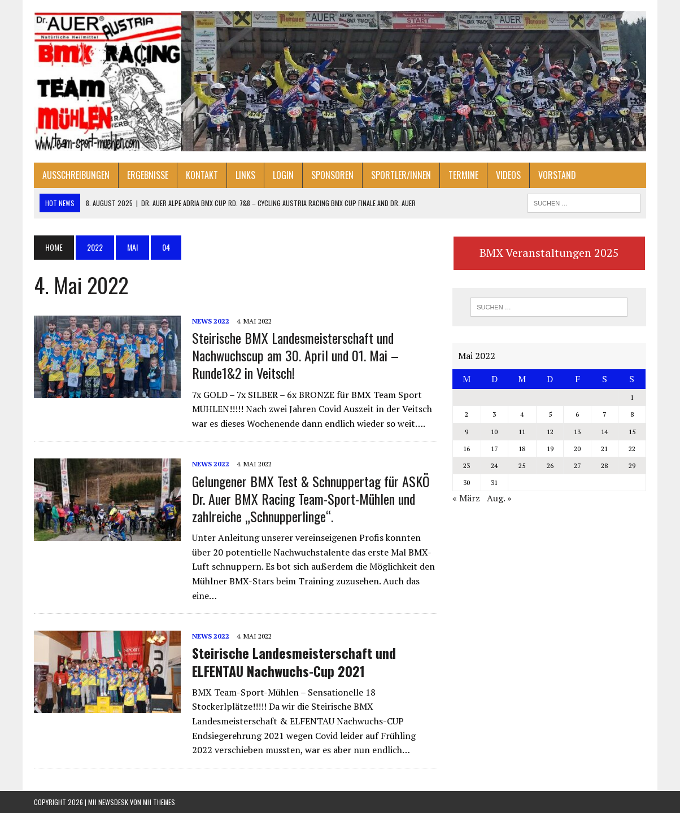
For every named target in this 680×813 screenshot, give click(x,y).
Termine (463, 175)
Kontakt (202, 175)
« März (466, 498)
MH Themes (159, 802)
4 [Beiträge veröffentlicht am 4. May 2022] (522, 414)
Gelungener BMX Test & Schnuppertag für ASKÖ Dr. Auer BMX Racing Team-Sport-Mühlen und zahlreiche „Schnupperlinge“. (311, 498)
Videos (508, 175)
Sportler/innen (401, 175)
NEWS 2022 (210, 321)
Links (245, 175)
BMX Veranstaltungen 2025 (549, 252)
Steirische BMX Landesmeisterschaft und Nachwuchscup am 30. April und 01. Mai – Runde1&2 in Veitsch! (295, 355)
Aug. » (499, 498)
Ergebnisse (147, 175)
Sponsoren (332, 175)
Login (283, 175)
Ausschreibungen (76, 175)
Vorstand (557, 175)
